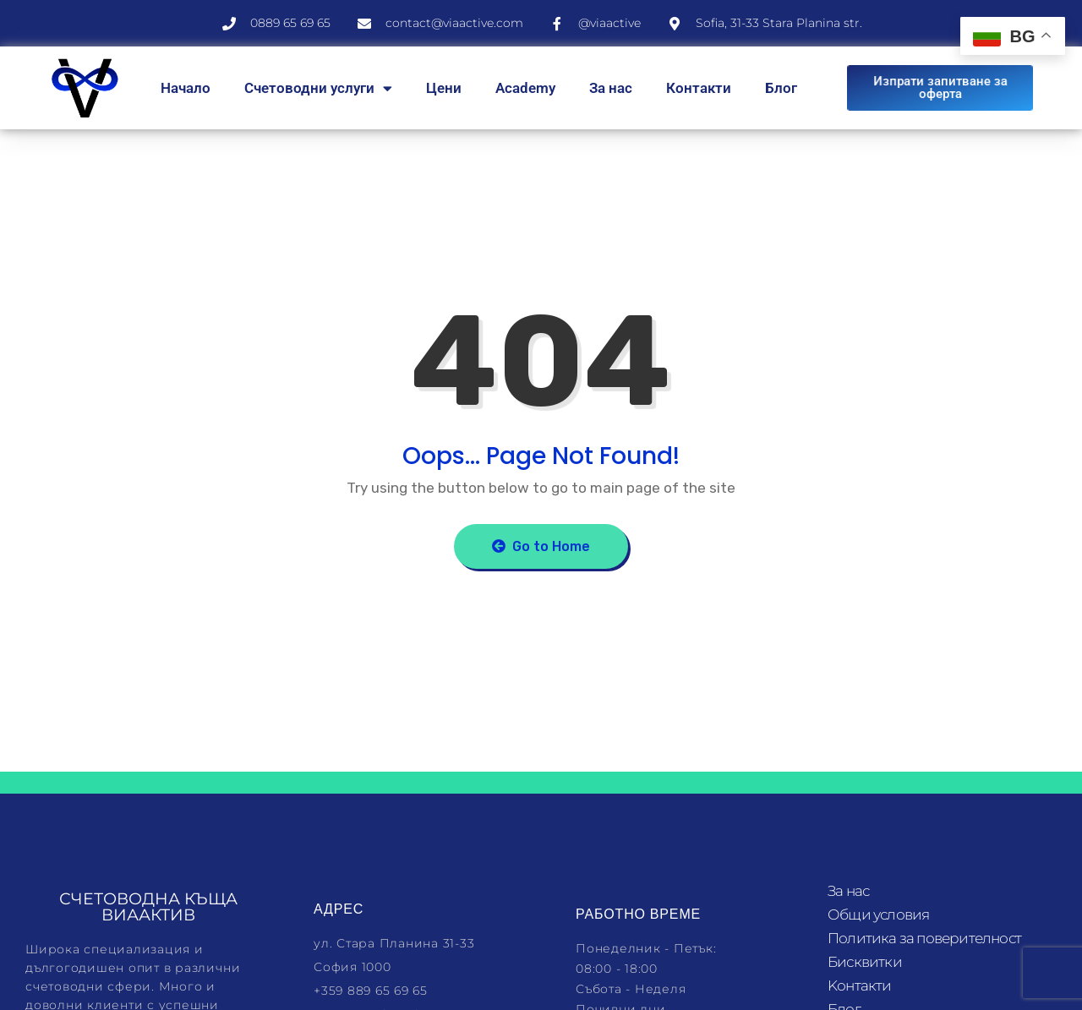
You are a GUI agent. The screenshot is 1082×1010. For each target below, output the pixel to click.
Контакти (698, 87)
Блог (781, 87)
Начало (185, 87)
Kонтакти (860, 985)
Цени (444, 87)
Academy (525, 87)
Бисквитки (865, 961)
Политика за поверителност (924, 938)
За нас (610, 87)
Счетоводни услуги (318, 88)
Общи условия (878, 914)
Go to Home (541, 546)
